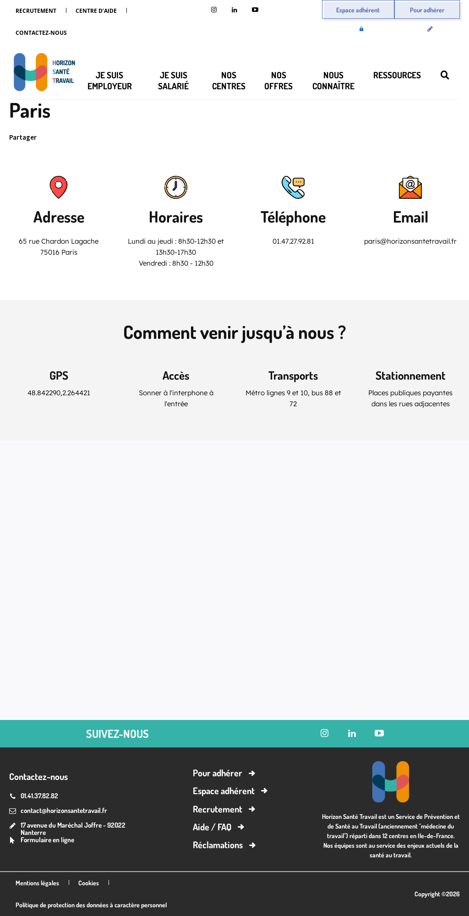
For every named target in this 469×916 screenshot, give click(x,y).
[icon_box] (41, 840)
